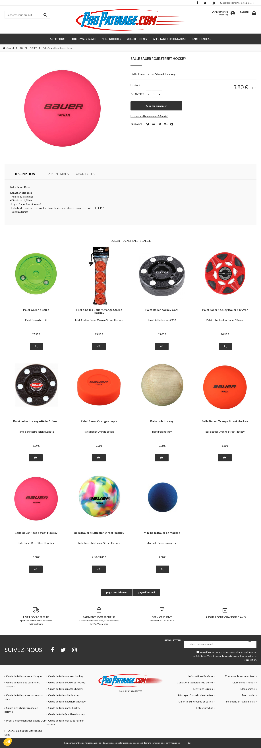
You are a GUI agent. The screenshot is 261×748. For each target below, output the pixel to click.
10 (225, 334)
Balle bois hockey (162, 421)
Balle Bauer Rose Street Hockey (158, 59)
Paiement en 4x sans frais (240, 701)
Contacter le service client (240, 676)
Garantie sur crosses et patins (196, 701)
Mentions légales (203, 688)
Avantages (85, 174)
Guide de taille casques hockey (65, 676)
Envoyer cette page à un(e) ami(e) (149, 116)
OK (189, 743)
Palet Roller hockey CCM (162, 309)
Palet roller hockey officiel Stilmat (36, 421)
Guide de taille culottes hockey (65, 688)
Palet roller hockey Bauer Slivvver (225, 309)
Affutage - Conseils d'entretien (195, 695)
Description (24, 174)
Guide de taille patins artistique (24, 676)
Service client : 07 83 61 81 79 (237, 2)
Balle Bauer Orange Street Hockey (225, 421)
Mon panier (248, 695)
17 (36, 334)
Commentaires (55, 174)
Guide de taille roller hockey (64, 695)
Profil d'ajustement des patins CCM (26, 720)
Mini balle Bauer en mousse (162, 532)
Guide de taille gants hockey (64, 707)
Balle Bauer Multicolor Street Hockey (99, 532)
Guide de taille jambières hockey (66, 714)
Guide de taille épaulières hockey (67, 701)
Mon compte (248, 688)
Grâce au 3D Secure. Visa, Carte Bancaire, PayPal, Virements (99, 616)
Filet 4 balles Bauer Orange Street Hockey (99, 311)
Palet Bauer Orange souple (99, 421)
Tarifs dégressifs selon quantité (36, 431)
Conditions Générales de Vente (195, 682)
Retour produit (204, 707)
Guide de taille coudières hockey (66, 682)
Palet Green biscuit (36, 309)
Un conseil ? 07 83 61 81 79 (162, 614)
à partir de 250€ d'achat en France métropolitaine (36, 616)
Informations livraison (200, 676)
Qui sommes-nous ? (244, 682)
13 (99, 334)
